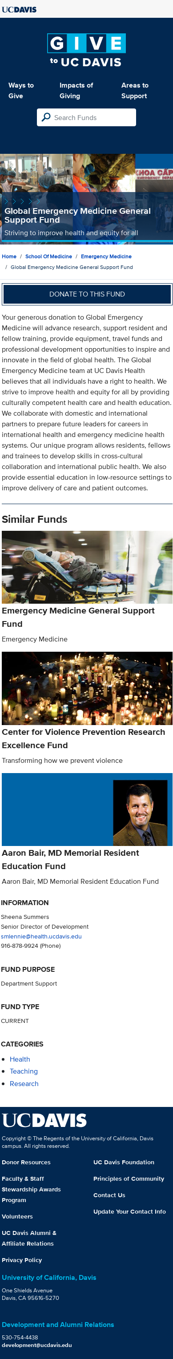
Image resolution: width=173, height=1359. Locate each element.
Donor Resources (26, 1162)
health (20, 1059)
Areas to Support (135, 90)
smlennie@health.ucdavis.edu (41, 936)
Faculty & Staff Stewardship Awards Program (31, 1189)
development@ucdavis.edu (37, 1345)
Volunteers (17, 1216)
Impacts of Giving (76, 90)
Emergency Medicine (106, 256)
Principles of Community (128, 1178)
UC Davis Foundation (123, 1162)
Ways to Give (21, 90)
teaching (24, 1071)
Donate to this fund (87, 294)
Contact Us (109, 1195)
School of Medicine (48, 256)
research (24, 1083)
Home (9, 256)
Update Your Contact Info (129, 1211)
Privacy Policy (22, 1259)
